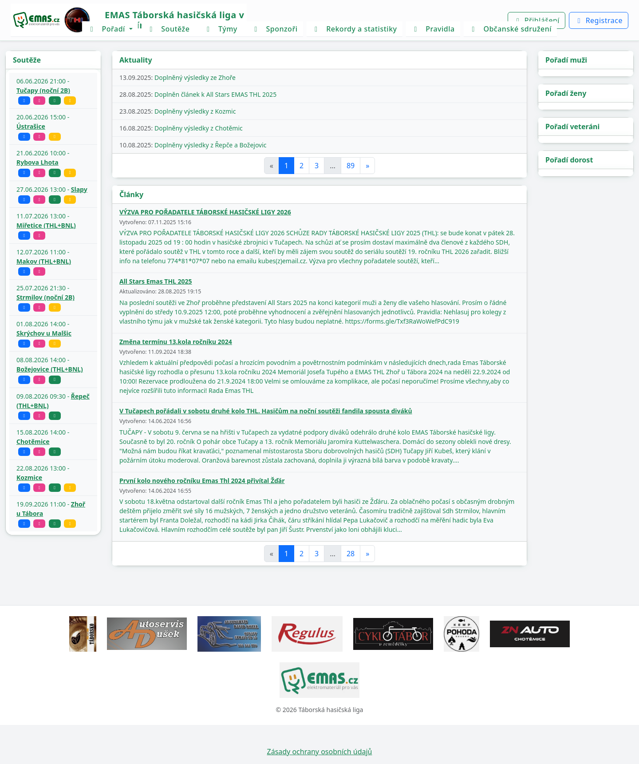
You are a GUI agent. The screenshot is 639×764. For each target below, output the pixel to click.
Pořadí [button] (107, 29)
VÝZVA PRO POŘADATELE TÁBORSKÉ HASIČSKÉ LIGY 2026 (205, 212)
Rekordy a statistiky (354, 29)
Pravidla (433, 29)
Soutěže (168, 29)
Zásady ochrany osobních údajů (319, 751)
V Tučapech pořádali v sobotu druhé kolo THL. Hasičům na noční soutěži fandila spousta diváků (265, 411)
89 (351, 165)
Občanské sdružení (510, 29)
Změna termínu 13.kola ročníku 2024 (175, 341)
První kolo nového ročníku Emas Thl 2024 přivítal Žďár (201, 480)
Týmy (220, 29)
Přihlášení (536, 20)
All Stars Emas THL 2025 (155, 281)
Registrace (599, 20)
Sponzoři (275, 29)
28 (351, 553)
